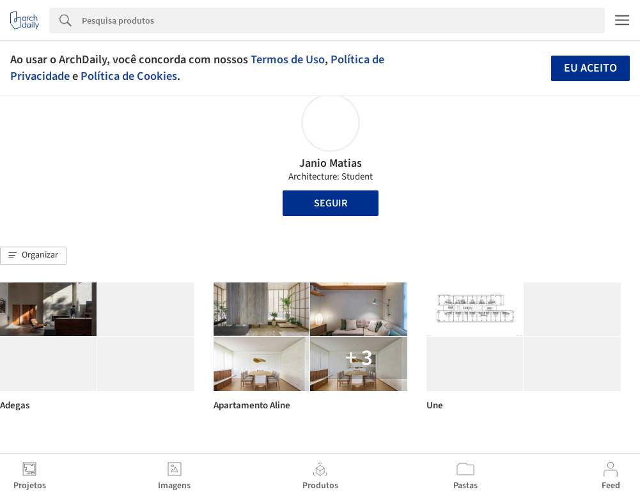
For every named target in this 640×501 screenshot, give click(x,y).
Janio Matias (330, 163)
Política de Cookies (129, 76)
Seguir (330, 203)
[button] (33, 256)
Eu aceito (590, 68)
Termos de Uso (288, 59)
